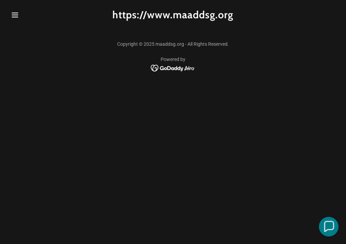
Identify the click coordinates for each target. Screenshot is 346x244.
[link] (172, 16)
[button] (33, 15)
